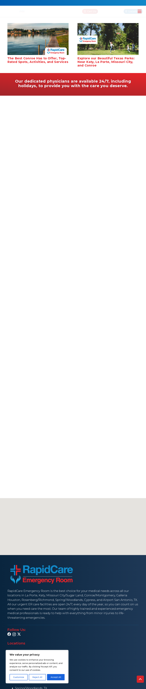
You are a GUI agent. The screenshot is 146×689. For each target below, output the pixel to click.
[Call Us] (76, 11)
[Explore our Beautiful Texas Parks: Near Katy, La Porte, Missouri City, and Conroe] (108, 39)
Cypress (89, 600)
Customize (18, 677)
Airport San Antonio (117, 600)
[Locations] (119, 11)
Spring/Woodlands (69, 600)
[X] (19, 634)
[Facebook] (9, 634)
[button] (139, 11)
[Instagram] (14, 634)
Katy (42, 595)
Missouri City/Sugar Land (64, 595)
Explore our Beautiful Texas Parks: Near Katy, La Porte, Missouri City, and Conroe (106, 61)
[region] (37, 666)
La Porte (31, 595)
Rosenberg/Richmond (38, 600)
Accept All (56, 677)
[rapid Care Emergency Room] (21, 11)
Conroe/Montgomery (99, 595)
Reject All (37, 677)
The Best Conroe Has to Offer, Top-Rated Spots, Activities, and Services (37, 59)
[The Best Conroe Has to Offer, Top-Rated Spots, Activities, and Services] (38, 39)
